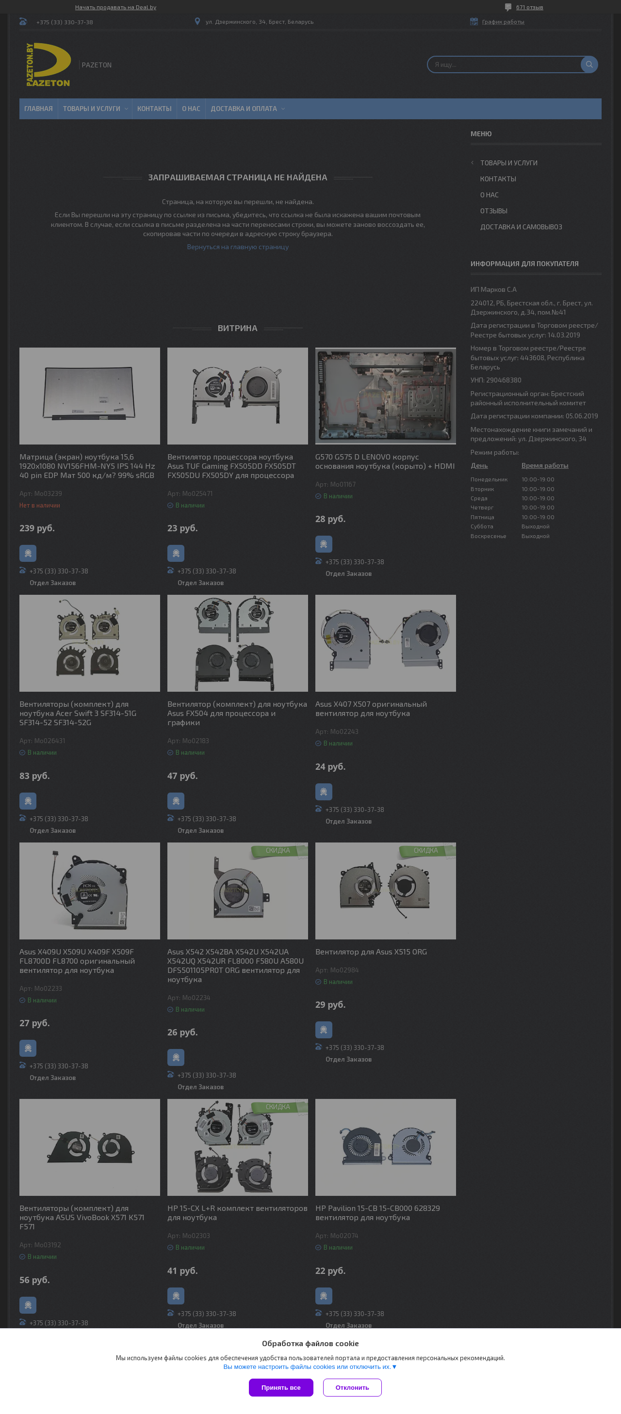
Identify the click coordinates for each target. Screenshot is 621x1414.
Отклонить (352, 1387)
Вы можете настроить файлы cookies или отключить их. (307, 1366)
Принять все (281, 1387)
